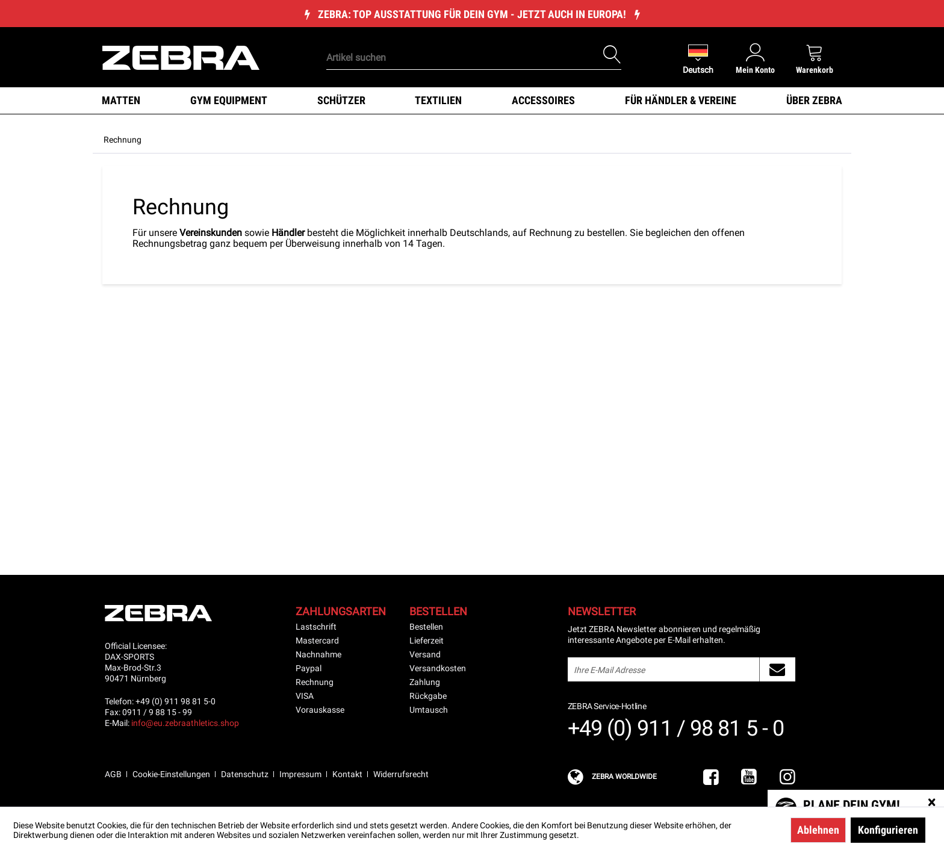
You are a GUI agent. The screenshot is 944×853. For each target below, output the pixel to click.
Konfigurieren (888, 830)
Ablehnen (818, 830)
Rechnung (315, 682)
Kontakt (347, 774)
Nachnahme (318, 654)
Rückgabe (428, 696)
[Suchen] (612, 55)
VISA (305, 696)
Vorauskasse (320, 710)
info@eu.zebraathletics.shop (185, 723)
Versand (425, 654)
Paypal (308, 668)
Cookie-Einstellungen (171, 774)
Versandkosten (437, 668)
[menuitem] (453, 39)
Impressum (300, 774)
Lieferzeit (426, 640)
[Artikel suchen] (473, 58)
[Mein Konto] (755, 58)
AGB (113, 774)
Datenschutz (245, 774)
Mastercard (317, 640)
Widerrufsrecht (401, 774)
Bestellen (426, 626)
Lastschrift (316, 626)
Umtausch (428, 710)
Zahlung (424, 682)
